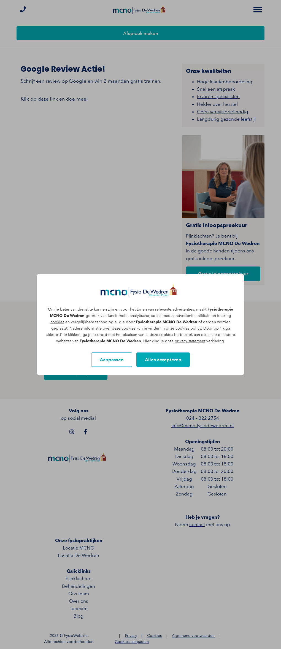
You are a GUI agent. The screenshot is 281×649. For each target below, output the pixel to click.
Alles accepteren (163, 359)
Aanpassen (112, 359)
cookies (57, 322)
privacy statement (190, 341)
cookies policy (188, 328)
